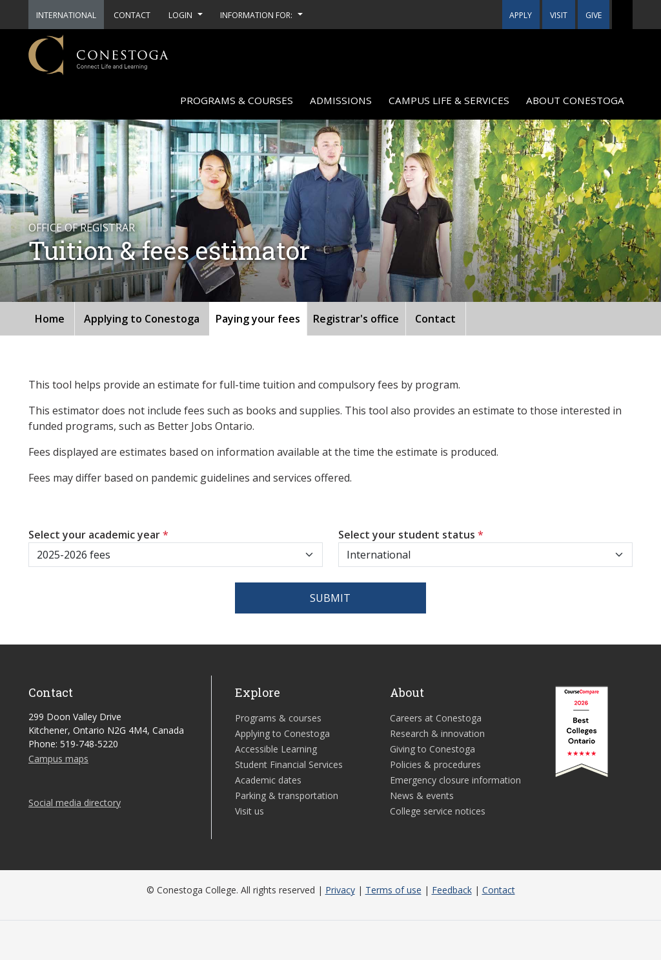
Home (50, 319)
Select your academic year (98, 535)
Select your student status (410, 535)
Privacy (340, 890)
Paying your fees (258, 319)
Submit (330, 598)
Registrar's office (356, 319)
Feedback (452, 890)
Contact (435, 319)
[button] (622, 14)
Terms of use (393, 890)
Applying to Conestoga (141, 319)
